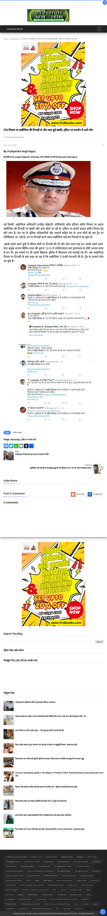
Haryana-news (87, 875)
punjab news (40, 899)
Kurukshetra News (56, 885)
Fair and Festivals (80, 861)
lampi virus (72, 885)
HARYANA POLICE (51, 875)
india (37, 880)
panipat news (76, 894)
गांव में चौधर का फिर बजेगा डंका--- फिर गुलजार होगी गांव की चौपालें (39, 730)
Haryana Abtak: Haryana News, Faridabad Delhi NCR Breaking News (40, 913)
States (95, 904)
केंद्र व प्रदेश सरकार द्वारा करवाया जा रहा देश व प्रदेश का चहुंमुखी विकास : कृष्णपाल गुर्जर (46, 745)
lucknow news (87, 885)
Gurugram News (64, 871)
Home (6, 39)
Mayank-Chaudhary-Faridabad (35, 890)
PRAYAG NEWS (25, 899)
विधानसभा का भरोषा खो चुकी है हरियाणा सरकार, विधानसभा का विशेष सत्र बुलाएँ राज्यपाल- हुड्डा (49, 759)
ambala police (67, 857)
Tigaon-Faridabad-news (42, 908)
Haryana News (33, 875)
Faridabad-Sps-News (14, 871)
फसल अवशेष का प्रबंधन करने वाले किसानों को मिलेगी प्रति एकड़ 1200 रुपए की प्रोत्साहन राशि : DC (50, 716)
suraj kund (10, 908)
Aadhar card (36, 857)
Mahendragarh (11, 890)
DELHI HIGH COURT (32, 861)
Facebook (97, 494)
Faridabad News (28, 866)
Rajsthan (85, 899)
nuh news (9, 894)
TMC (57, 908)
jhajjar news (82, 880)
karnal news (10, 885)
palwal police (47, 894)
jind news (95, 880)
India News (14, 39)
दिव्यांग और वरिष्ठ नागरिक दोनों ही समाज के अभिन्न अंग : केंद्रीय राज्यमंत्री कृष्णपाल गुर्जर (46, 787)
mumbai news (76, 890)
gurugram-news (81, 871)
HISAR (28, 880)
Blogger (80, 494)
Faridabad (96, 861)
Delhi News (49, 861)
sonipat (85, 904)
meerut (63, 890)
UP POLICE (79, 908)
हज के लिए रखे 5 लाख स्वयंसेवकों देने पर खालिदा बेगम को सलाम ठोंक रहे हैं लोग (43, 815)
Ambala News (51, 857)
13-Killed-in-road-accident (16, 857)
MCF (54, 890)
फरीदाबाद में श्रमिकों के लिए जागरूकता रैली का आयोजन (35, 702)
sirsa (76, 904)
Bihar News (92, 857)
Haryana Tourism (69, 875)
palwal (20, 894)
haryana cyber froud (14, 875)
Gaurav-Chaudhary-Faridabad (40, 871)
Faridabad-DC (44, 866)
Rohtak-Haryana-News (30, 904)
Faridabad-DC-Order (63, 866)
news (88, 890)
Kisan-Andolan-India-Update (32, 885)
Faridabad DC (11, 866)
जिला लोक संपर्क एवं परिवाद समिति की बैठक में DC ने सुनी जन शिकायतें (40, 801)
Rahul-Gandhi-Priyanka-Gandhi (63, 899)
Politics (89, 894)
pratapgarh (10, 899)
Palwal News (32, 894)
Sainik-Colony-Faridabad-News (57, 904)
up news (67, 908)
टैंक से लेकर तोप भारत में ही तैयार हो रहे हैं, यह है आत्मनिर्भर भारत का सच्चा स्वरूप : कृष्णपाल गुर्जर (49, 829)
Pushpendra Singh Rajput (21, 151)
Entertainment (63, 861)
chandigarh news (12, 861)
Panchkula (61, 894)
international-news (64, 880)
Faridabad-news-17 (84, 866)
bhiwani (80, 857)
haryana (96, 871)
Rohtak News (11, 904)
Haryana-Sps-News (13, 880)
